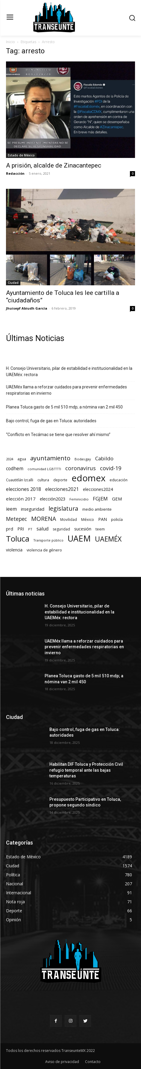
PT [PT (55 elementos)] (30, 529)
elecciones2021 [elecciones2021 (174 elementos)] (62, 489)
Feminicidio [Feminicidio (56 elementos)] (79, 499)
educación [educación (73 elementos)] (119, 480)
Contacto (93, 1061)
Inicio (10, 41)
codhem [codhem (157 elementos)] (14, 468)
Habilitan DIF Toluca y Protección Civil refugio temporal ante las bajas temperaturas (86, 770)
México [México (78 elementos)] (87, 519)
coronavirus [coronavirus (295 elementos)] (80, 468)
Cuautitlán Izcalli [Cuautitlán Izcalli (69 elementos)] (19, 480)
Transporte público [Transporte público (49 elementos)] (48, 540)
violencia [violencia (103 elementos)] (14, 550)
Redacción (15, 173)
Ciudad (13, 283)
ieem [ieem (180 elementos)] (11, 509)
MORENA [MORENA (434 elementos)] (43, 518)
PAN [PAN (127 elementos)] (102, 519)
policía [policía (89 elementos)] (117, 519)
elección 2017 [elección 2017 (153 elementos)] (21, 499)
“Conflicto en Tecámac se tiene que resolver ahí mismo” (58, 434)
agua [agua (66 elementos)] (21, 458)
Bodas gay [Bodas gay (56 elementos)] (83, 459)
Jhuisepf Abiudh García (26, 308)
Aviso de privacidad (62, 1061)
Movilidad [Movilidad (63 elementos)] (68, 519)
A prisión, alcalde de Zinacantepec (53, 165)
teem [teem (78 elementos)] (100, 529)
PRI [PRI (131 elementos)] (20, 529)
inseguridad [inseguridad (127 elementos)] (32, 509)
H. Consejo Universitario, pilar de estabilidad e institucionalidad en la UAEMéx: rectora (69, 371)
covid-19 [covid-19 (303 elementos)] (110, 468)
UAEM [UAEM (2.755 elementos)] (79, 538)
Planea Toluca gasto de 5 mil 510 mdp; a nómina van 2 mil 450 (64, 407)
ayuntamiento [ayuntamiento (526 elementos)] (50, 458)
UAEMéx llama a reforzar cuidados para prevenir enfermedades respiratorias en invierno (66, 390)
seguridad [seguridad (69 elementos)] (61, 529)
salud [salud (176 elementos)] (42, 529)
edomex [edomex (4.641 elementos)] (88, 478)
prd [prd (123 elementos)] (9, 529)
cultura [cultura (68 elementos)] (43, 480)
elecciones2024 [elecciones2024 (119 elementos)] (98, 489)
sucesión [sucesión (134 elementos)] (82, 529)
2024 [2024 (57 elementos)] (9, 459)
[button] (132, 17)
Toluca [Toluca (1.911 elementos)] (17, 539)
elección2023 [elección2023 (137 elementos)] (52, 499)
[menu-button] (9, 17)
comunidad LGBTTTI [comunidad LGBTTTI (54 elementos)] (44, 469)
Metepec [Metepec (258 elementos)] (16, 519)
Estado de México (21, 155)
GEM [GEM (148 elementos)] (117, 499)
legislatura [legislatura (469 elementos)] (63, 508)
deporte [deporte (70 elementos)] (60, 480)
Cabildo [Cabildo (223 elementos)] (104, 458)
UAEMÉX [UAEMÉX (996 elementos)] (108, 539)
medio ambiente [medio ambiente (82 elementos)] (97, 509)
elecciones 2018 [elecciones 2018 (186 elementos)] (23, 489)
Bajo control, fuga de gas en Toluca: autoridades (51, 420)
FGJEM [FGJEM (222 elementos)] (100, 498)
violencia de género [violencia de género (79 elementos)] (44, 550)
